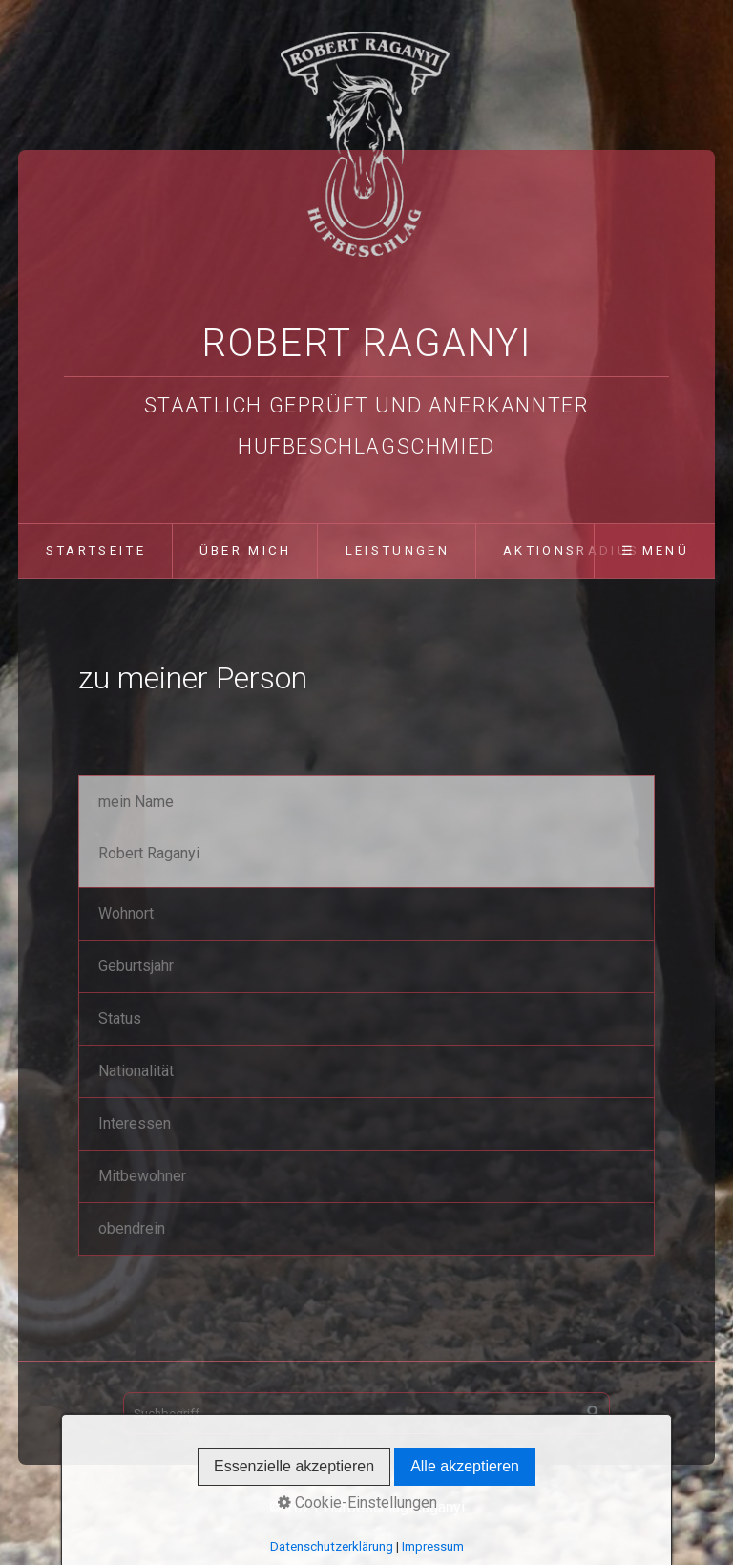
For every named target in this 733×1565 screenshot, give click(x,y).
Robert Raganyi (366, 343)
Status (119, 1018)
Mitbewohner (142, 1176)
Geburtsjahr (136, 966)
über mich (245, 550)
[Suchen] (594, 1413)
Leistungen (398, 550)
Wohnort (126, 913)
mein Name (136, 802)
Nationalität (136, 1071)
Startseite (96, 550)
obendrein (131, 1228)
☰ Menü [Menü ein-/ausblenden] (655, 550)
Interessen (134, 1123)
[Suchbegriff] (366, 1413)
